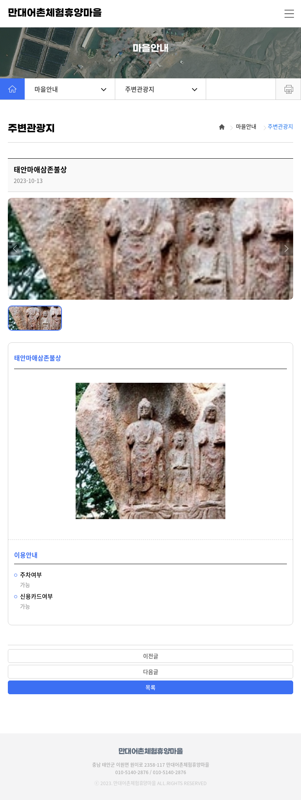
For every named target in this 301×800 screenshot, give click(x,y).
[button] (15, 248)
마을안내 (70, 89)
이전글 (150, 656)
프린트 (288, 89)
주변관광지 (161, 89)
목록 (150, 687)
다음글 (150, 671)
